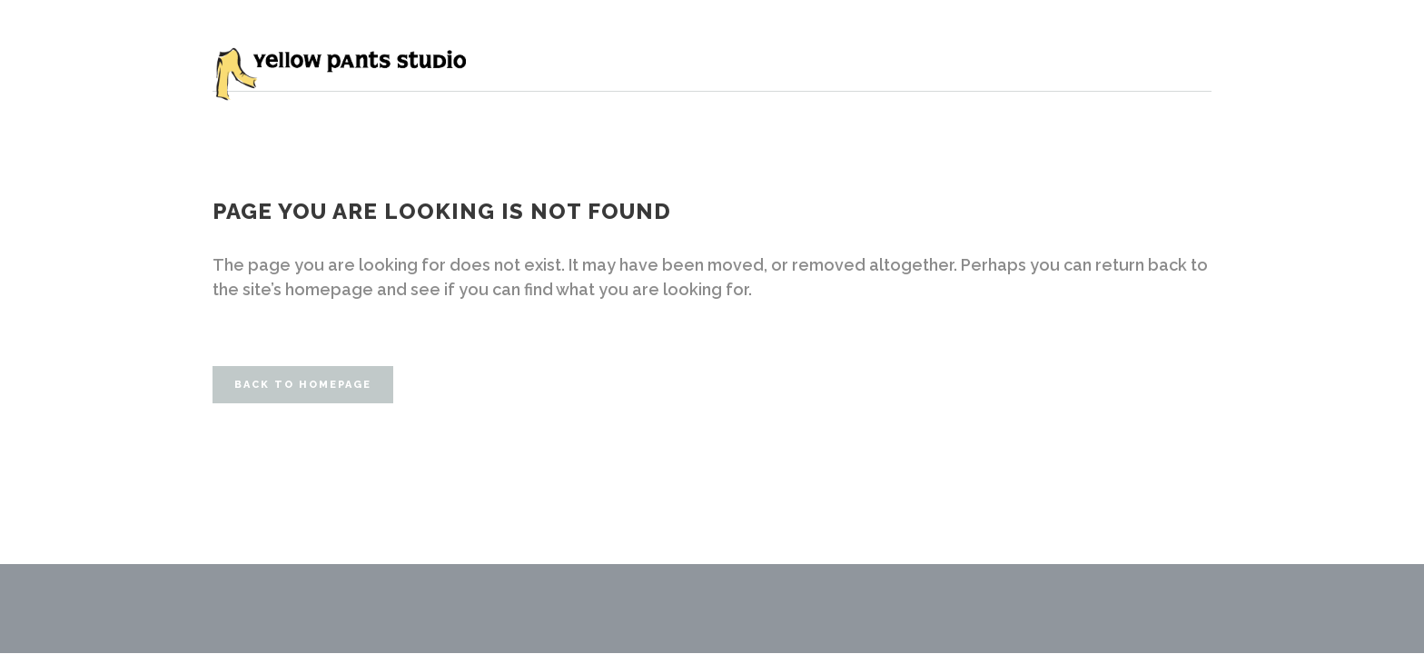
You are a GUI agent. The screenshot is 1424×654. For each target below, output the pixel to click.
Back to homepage (302, 385)
